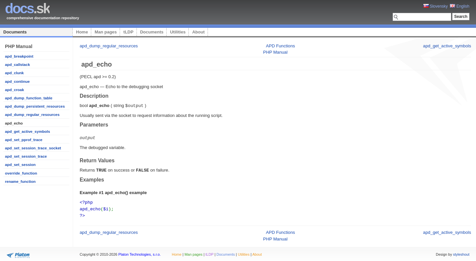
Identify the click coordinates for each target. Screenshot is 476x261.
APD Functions (280, 45)
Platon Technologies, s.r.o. (139, 252)
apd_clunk (14, 73)
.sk (27, 8)
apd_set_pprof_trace (23, 140)
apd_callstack (17, 65)
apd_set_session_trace (26, 156)
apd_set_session (20, 165)
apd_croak (14, 90)
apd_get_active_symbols (27, 131)
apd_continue (17, 81)
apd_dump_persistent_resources (35, 106)
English (459, 6)
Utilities (177, 31)
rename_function (20, 181)
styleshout (461, 252)
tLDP (128, 31)
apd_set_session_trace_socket (33, 148)
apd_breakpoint (19, 56)
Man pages (106, 31)
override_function (21, 173)
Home (82, 31)
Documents (15, 31)
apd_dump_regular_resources (32, 115)
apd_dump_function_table (28, 98)
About (198, 31)
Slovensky (435, 6)
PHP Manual (275, 52)
